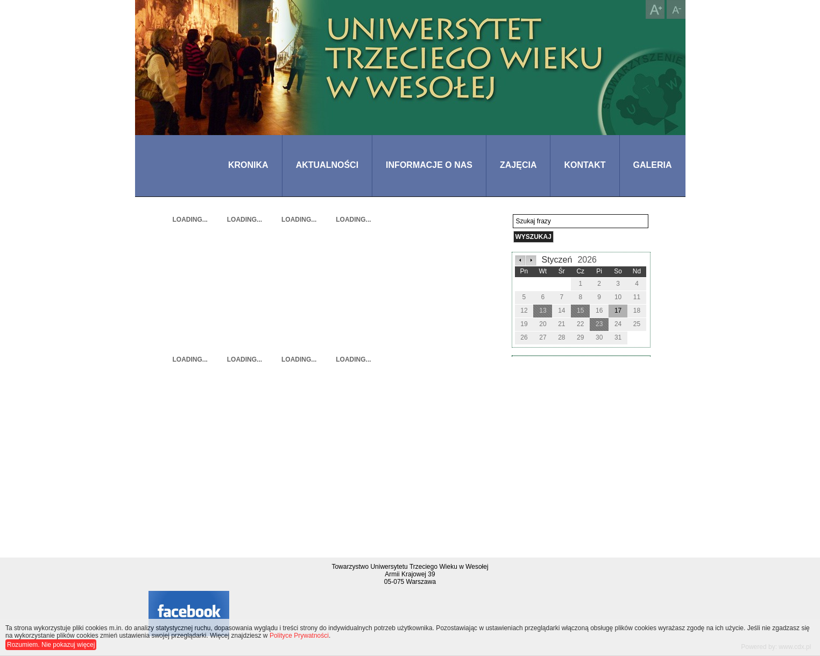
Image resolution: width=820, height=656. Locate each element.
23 (599, 324)
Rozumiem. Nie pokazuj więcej (51, 644)
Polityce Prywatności (299, 635)
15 (580, 310)
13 (542, 310)
